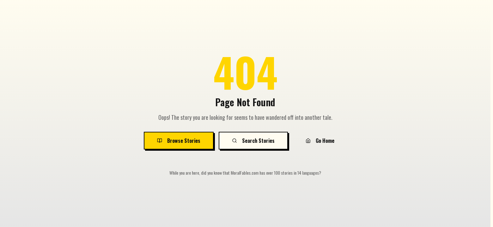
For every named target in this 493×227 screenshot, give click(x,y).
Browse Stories (178, 140)
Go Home (320, 140)
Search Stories (253, 140)
